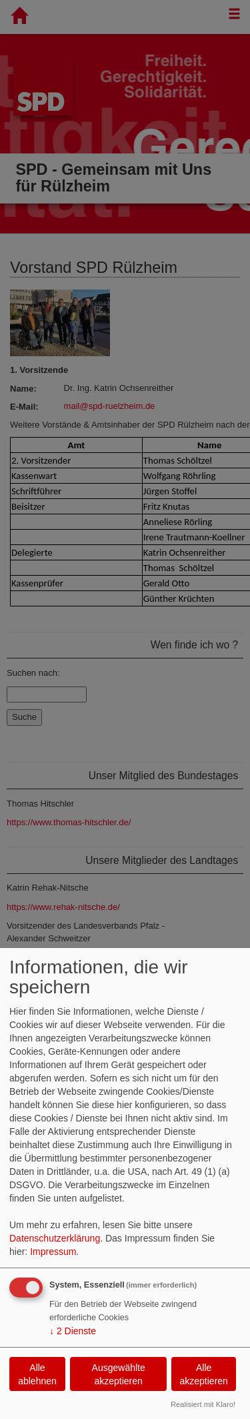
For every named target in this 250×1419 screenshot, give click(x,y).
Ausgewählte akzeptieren (118, 1374)
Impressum (53, 1251)
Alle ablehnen (37, 1374)
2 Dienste (72, 1331)
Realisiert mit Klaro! (203, 1404)
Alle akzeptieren (203, 1374)
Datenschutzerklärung (54, 1238)
